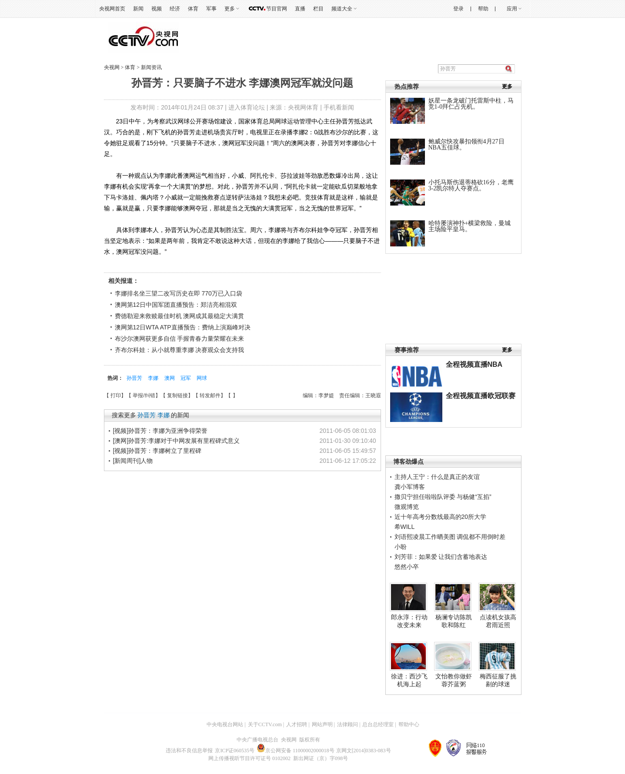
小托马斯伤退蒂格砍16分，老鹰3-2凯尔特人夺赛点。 (471, 185)
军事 (211, 9)
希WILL (404, 526)
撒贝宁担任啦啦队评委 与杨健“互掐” (442, 496)
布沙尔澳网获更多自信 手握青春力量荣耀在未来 (179, 338)
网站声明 (322, 724)
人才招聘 (296, 724)
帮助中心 (408, 724)
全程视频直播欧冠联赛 (480, 395)
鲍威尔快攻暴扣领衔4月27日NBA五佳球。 (466, 144)
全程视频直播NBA (474, 364)
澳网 (170, 378)
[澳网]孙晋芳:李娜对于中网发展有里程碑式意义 (176, 440)
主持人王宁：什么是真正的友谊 (437, 476)
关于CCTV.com (265, 724)
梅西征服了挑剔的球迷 (498, 680)
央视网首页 (112, 9)
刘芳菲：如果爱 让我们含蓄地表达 (441, 556)
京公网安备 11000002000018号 (295, 750)
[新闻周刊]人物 (133, 460)
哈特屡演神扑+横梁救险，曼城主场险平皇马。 (469, 226)
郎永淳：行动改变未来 (409, 621)
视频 (156, 9)
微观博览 (406, 506)
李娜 (154, 378)
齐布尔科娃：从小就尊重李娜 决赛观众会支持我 (179, 349)
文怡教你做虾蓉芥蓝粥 (453, 680)
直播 (300, 9)
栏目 (318, 9)
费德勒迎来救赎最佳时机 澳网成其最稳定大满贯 (179, 315)
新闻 (138, 9)
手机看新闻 (339, 107)
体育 (193, 9)
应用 (512, 9)
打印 (115, 395)
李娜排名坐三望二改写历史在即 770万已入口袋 (178, 293)
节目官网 (276, 9)
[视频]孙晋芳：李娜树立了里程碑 (157, 450)
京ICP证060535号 (234, 750)
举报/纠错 (144, 395)
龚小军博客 (409, 486)
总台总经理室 (378, 724)
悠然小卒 (406, 566)
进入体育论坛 (246, 107)
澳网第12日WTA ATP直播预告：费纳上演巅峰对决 (183, 327)
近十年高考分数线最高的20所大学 (440, 516)
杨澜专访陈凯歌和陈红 (453, 621)
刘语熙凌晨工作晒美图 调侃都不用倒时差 (450, 536)
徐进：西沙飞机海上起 (409, 680)
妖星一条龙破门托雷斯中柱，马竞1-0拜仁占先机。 (471, 103)
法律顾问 (347, 724)
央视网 (112, 67)
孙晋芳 (135, 378)
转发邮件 (210, 395)
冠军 (186, 378)
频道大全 (341, 9)
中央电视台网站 (225, 724)
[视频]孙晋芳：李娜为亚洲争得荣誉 (160, 430)
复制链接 (177, 395)
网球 (202, 378)
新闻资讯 (151, 67)
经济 (175, 9)
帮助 (483, 9)
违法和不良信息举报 (189, 750)
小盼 (400, 546)
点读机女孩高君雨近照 (498, 621)
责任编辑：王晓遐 (360, 395)
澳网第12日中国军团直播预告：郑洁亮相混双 (176, 304)
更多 (229, 9)
